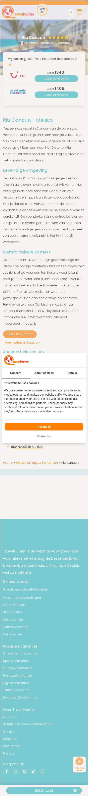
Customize (44, 436)
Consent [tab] (15, 372)
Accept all (43, 426)
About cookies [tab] (43, 372)
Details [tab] (72, 372)
